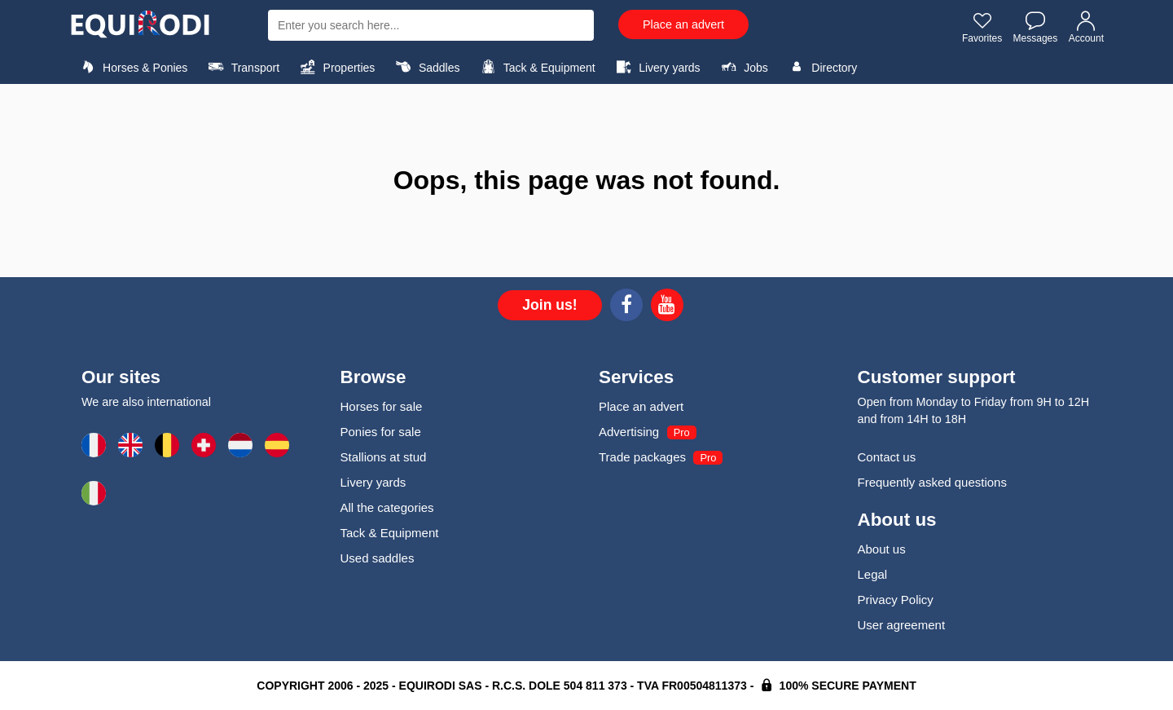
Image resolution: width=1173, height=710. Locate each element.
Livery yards (656, 66)
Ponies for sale (380, 432)
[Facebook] (626, 307)
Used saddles (377, 558)
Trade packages (642, 457)
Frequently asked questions (932, 482)
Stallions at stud (383, 457)
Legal (873, 574)
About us (882, 549)
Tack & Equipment (536, 66)
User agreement (902, 625)
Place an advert (683, 24)
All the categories (387, 507)
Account (1086, 27)
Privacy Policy (896, 599)
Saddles (426, 66)
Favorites (982, 27)
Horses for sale (381, 406)
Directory (820, 66)
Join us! (549, 305)
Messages (1035, 27)
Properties (335, 66)
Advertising (629, 432)
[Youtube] (667, 307)
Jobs (742, 66)
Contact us (887, 457)
